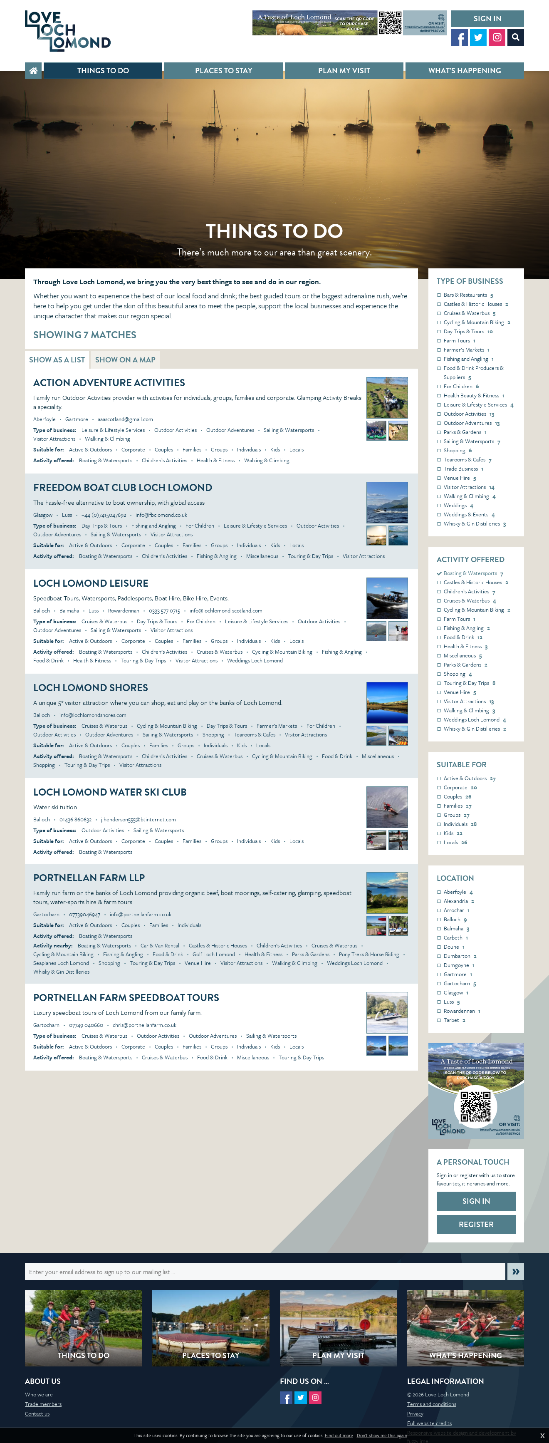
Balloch (455, 919)
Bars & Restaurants (468, 294)
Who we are (39, 1394)
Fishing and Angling (469, 359)
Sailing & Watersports (472, 441)
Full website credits (429, 1423)
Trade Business (463, 468)
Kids (453, 833)
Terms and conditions (431, 1404)
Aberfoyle (458, 892)
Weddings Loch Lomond (475, 719)
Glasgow (456, 992)
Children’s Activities (469, 591)
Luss (452, 1001)
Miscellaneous (463, 655)
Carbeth (456, 937)
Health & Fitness (465, 646)
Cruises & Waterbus (469, 313)
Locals (455, 842)
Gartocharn (460, 983)
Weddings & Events (469, 514)
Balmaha (456, 928)
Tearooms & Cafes (468, 459)
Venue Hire (460, 478)
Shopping (458, 450)
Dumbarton (460, 956)
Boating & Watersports (473, 573)
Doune (454, 946)
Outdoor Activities (469, 413)
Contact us (37, 1413)
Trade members (43, 1404)
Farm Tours (459, 340)
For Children (461, 386)
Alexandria (459, 901)
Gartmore (458, 974)
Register (476, 1224)
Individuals (460, 824)
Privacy (415, 1413)
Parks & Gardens (465, 432)
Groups (457, 815)
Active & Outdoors (470, 778)
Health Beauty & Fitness (474, 395)
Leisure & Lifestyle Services (479, 404)
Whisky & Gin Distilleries (475, 523)
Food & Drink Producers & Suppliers (474, 372)
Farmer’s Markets (467, 349)
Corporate (460, 787)
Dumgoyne (459, 965)
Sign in (488, 18)
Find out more (339, 1435)
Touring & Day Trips (469, 683)
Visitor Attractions (469, 487)
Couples (458, 796)
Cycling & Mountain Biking (477, 322)
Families (458, 805)
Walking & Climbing (470, 496)
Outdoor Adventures (472, 423)
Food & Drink (463, 637)
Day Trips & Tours (468, 331)
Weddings (458, 505)
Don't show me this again (382, 1435)
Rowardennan (462, 1011)
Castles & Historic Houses (476, 304)
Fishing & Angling (467, 628)
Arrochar (457, 910)
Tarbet (454, 1020)
